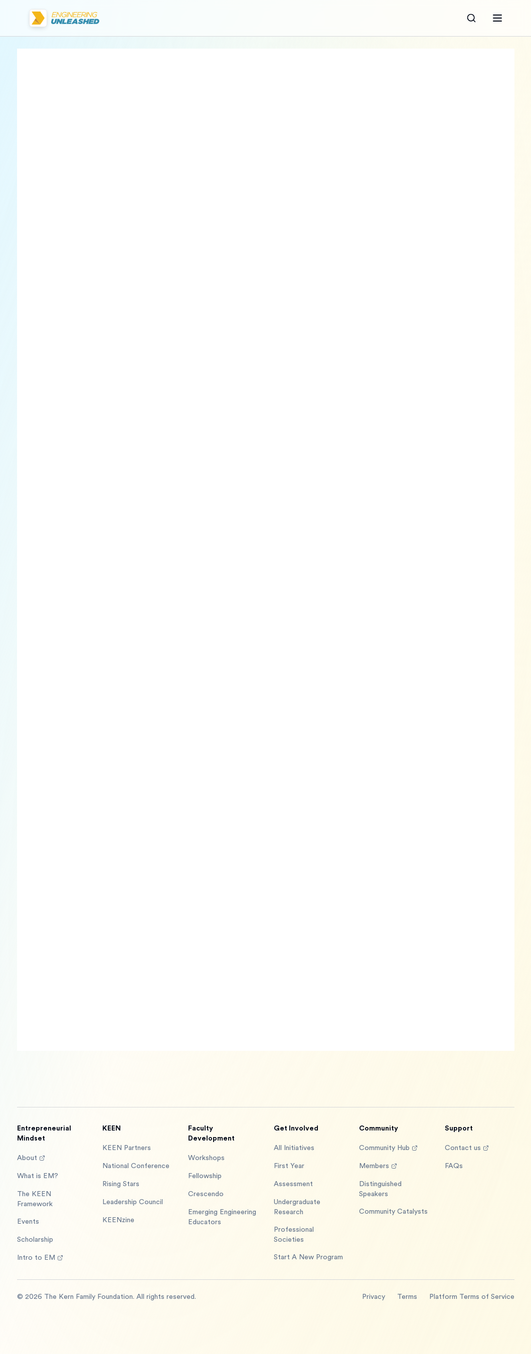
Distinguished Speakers (380, 1189)
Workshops (206, 1158)
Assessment (293, 1184)
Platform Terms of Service (471, 1296)
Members (378, 1166)
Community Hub (388, 1148)
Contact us (467, 1148)
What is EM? (37, 1176)
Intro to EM (40, 1257)
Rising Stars (120, 1184)
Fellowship (205, 1176)
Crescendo (206, 1194)
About (31, 1158)
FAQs (454, 1166)
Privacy (373, 1296)
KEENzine (118, 1220)
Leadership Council (132, 1202)
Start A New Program (308, 1257)
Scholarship (35, 1239)
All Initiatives (294, 1148)
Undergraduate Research (297, 1207)
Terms (407, 1296)
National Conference (135, 1166)
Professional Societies (294, 1234)
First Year (289, 1166)
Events (28, 1221)
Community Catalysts (393, 1211)
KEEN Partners (126, 1148)
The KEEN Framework (35, 1199)
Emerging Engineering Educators (222, 1217)
